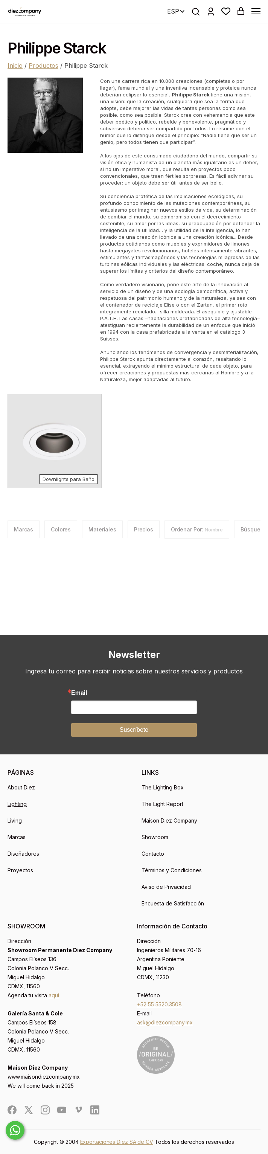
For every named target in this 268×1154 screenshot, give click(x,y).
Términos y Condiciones (172, 870)
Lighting (17, 804)
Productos (43, 65)
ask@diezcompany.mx (165, 1022)
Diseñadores (23, 853)
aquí (54, 995)
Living (15, 820)
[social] (12, 1109)
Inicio (15, 65)
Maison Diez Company (169, 820)
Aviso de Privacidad (166, 887)
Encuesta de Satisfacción (173, 903)
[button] (225, 11)
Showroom (155, 837)
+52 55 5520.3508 (159, 1004)
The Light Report (162, 804)
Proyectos (20, 870)
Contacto (153, 853)
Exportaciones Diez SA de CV (116, 1142)
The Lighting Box (163, 787)
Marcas (17, 837)
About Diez (21, 787)
